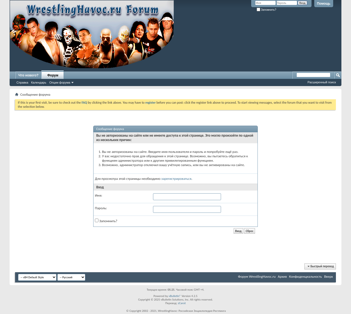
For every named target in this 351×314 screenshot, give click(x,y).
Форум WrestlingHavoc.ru (257, 276)
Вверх (328, 276)
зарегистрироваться (176, 179)
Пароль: (101, 208)
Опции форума (59, 82)
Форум (52, 75)
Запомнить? (266, 9)
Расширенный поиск (321, 82)
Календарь (38, 82)
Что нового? (28, 75)
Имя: (98, 195)
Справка (22, 82)
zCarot (182, 303)
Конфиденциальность (305, 276)
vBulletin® (175, 296)
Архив (282, 276)
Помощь (323, 3)
